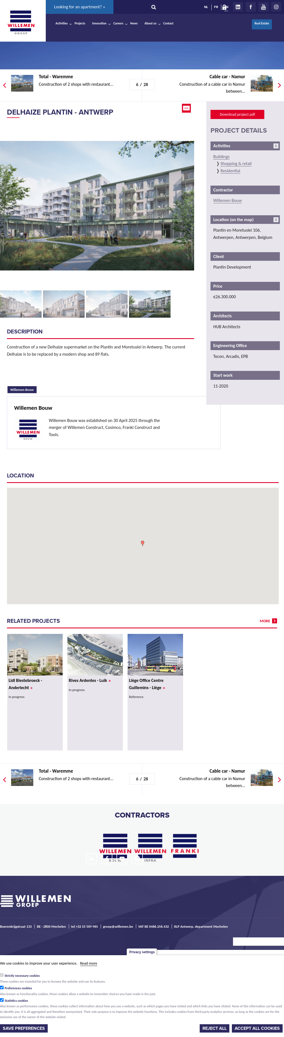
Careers (118, 23)
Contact (168, 23)
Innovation (99, 23)
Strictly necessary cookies (22, 976)
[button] (142, 543)
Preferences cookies (18, 988)
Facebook (251, 7)
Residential (230, 170)
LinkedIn (238, 7)
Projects (80, 23)
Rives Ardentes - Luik (90, 680)
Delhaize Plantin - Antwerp (60, 112)
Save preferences (24, 1028)
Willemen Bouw (23, 389)
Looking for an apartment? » (79, 6)
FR (216, 7)
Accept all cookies (257, 1028)
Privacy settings (142, 952)
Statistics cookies (16, 1001)
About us (150, 23)
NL (206, 7)
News (134, 23)
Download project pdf (237, 114)
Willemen (21, 22)
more (265, 620)
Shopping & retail (236, 163)
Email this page (187, 108)
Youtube (263, 7)
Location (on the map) (233, 219)
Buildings (221, 156)
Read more (88, 963)
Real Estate (262, 23)
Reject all (214, 1028)
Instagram (276, 7)
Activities (61, 23)
